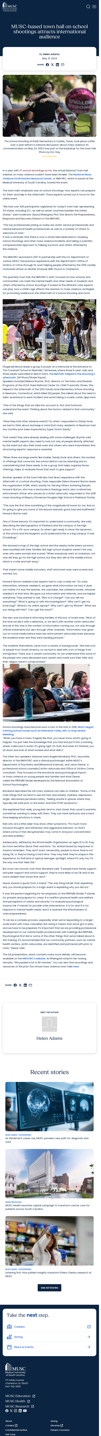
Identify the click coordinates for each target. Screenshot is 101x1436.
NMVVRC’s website (34, 958)
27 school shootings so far (35, 170)
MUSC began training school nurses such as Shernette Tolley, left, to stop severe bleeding (48, 730)
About (8, 1421)
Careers (11, 1425)
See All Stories (49, 1287)
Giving (54, 1421)
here (76, 966)
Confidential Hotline (16, 1430)
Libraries (57, 1425)
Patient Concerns (60, 1430)
